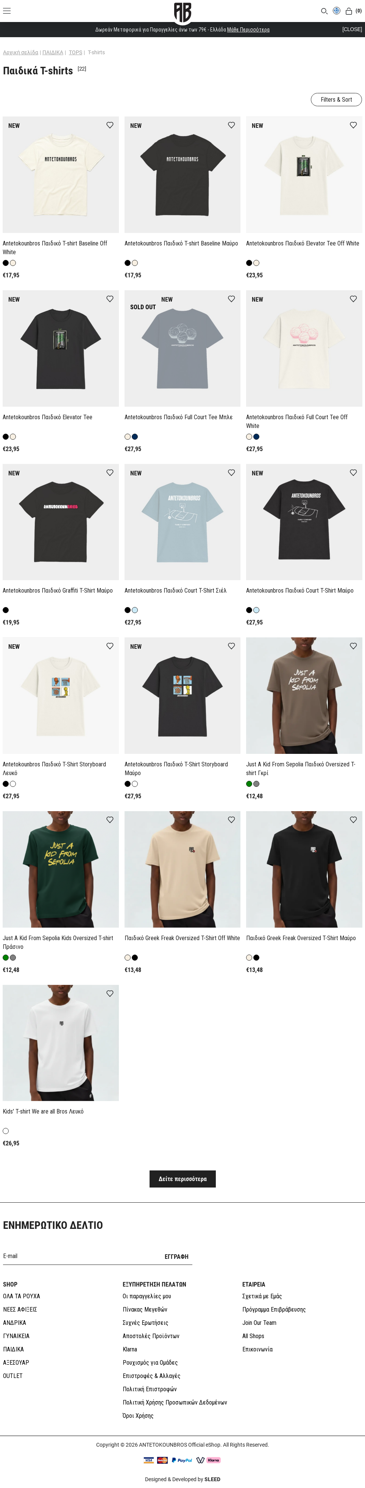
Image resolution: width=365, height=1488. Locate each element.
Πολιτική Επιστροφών (150, 1389)
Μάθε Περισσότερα (248, 30)
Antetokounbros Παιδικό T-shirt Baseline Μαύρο (181, 243)
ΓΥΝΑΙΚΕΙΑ (16, 1336)
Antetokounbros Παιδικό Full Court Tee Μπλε (179, 417)
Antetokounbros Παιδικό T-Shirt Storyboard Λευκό (54, 769)
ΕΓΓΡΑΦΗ (177, 1256)
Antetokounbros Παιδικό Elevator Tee (47, 417)
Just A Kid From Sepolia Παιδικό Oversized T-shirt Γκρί (301, 769)
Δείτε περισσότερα (183, 1179)
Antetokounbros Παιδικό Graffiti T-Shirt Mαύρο (58, 590)
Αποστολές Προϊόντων (151, 1336)
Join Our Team (259, 1322)
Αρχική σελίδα (20, 52)
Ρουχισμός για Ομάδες (150, 1362)
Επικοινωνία (257, 1349)
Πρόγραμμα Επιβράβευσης (274, 1309)
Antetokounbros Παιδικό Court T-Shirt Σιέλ (176, 590)
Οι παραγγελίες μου (147, 1296)
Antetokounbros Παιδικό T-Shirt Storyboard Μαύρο (176, 769)
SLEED (212, 1479)
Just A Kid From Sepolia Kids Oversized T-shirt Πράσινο (58, 942)
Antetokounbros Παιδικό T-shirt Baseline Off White (55, 248)
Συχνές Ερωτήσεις (145, 1322)
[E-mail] (79, 1256)
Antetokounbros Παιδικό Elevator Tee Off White (302, 243)
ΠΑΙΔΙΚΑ (13, 1349)
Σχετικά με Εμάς (262, 1296)
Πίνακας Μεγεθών (145, 1309)
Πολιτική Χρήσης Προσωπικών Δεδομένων (175, 1402)
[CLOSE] (352, 29)
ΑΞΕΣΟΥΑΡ (16, 1362)
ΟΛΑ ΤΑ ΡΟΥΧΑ (21, 1296)
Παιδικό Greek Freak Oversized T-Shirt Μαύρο (301, 938)
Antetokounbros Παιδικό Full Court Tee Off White (297, 421)
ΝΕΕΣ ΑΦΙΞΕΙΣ (20, 1309)
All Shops (253, 1336)
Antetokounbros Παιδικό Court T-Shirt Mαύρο (300, 590)
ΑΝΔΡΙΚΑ (14, 1322)
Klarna (130, 1349)
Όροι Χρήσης (138, 1415)
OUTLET (13, 1375)
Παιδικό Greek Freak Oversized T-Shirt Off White (182, 938)
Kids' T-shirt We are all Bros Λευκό (43, 1111)
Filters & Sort (336, 99)
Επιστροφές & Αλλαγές (152, 1375)
